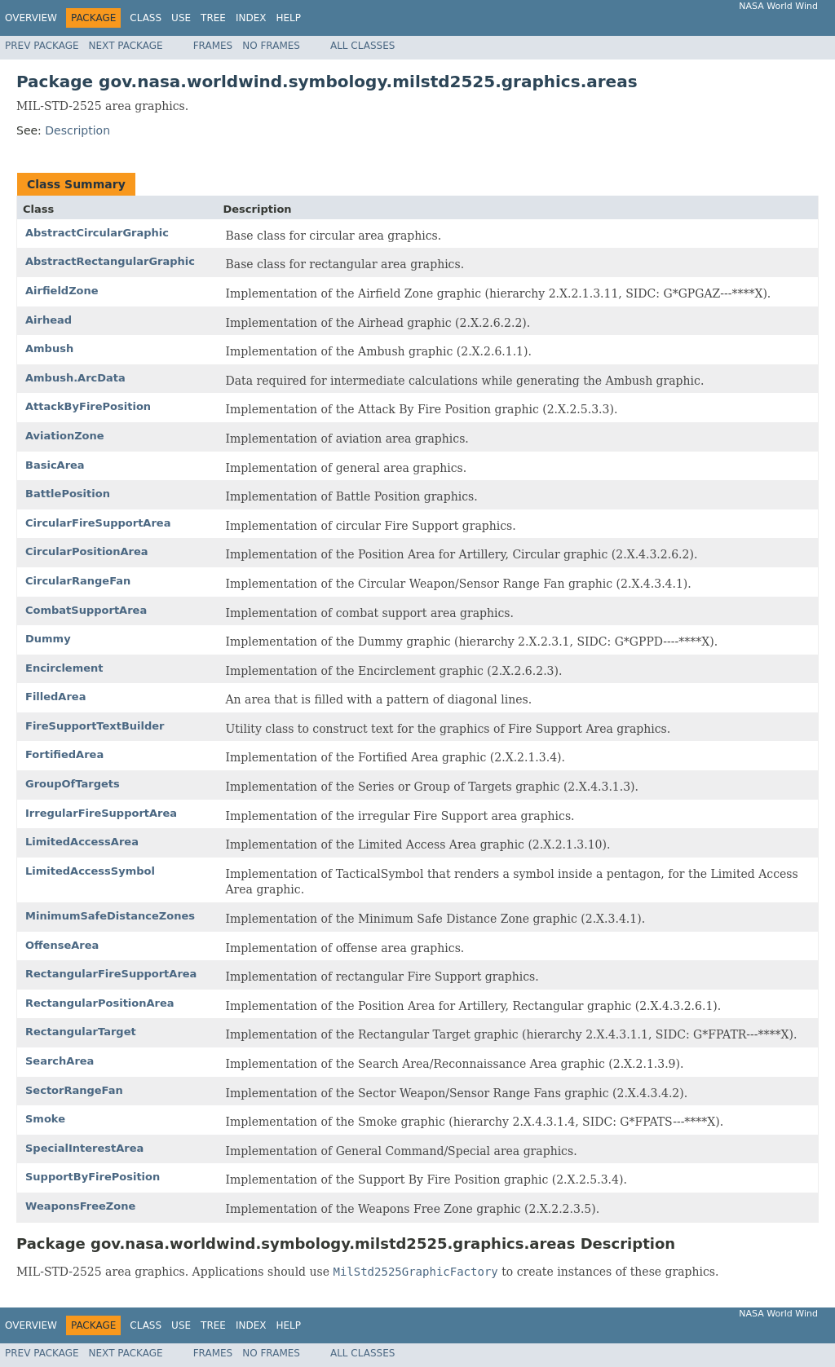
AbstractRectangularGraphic (110, 261)
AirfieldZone (62, 290)
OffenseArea (62, 945)
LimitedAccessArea (82, 842)
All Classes (362, 45)
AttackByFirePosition (88, 406)
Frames (213, 45)
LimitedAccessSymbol (90, 871)
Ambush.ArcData (75, 378)
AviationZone (64, 436)
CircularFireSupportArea (97, 523)
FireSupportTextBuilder (95, 726)
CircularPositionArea (86, 551)
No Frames (271, 45)
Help (288, 18)
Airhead (48, 320)
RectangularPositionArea (100, 1003)
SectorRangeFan (74, 1090)
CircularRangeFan (77, 581)
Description (77, 130)
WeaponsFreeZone (80, 1206)
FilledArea (55, 696)
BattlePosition (67, 493)
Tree (213, 18)
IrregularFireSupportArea (101, 813)
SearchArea (59, 1061)
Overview (31, 18)
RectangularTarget (80, 1031)
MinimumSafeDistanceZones (110, 916)
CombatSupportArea (86, 610)
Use (181, 18)
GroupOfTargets (72, 784)
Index (251, 18)
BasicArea (55, 465)
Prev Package (42, 45)
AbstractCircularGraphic (97, 233)
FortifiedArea (64, 754)
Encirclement (64, 668)
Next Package (126, 45)
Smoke (45, 1119)
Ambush (49, 348)
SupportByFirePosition (92, 1177)
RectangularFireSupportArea (111, 974)
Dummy (48, 639)
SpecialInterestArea (84, 1148)
